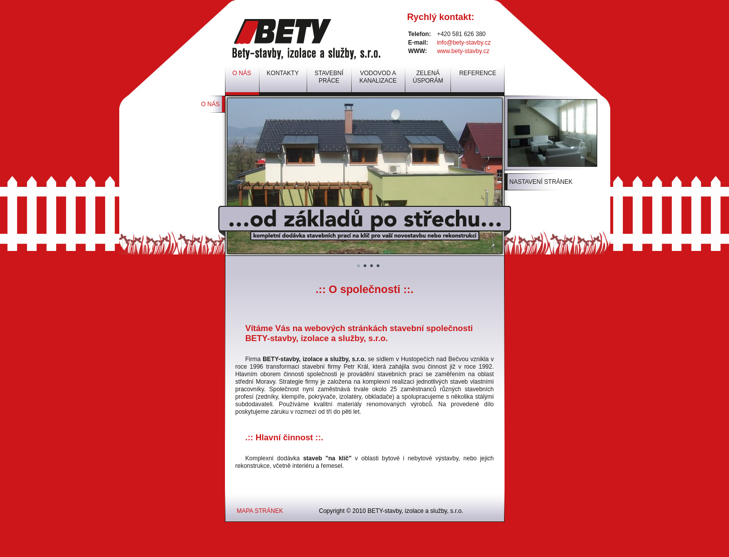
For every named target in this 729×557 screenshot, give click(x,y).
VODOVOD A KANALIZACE (378, 77)
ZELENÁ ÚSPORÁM (428, 77)
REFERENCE (477, 73)
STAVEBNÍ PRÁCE (329, 77)
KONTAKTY (283, 73)
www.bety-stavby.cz (463, 51)
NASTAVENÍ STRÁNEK (541, 181)
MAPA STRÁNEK (260, 510)
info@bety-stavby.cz (464, 42)
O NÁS (210, 104)
